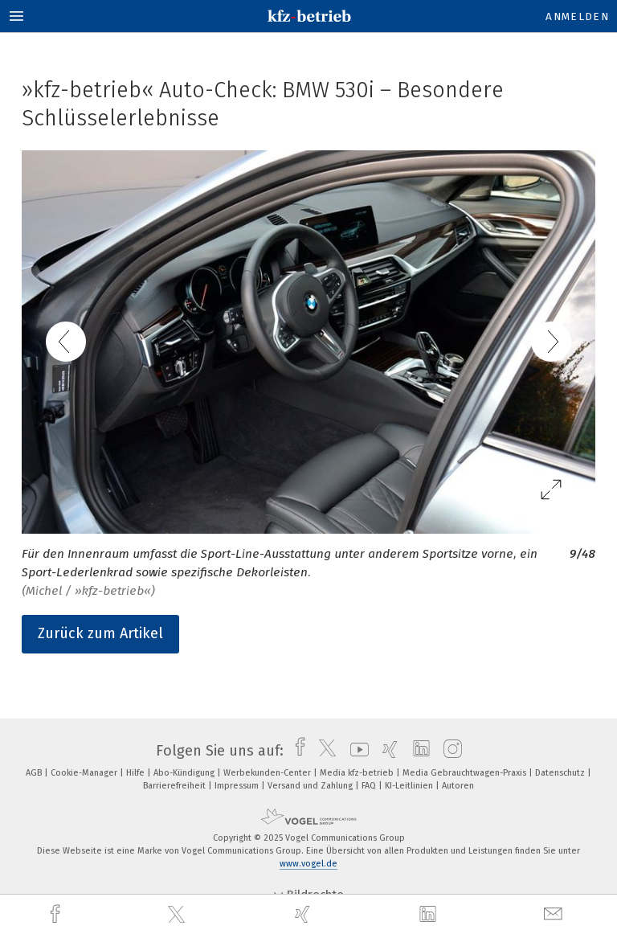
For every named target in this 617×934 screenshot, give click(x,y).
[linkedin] (430, 914)
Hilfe (136, 773)
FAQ (370, 785)
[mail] (555, 914)
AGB (35, 773)
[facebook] (57, 914)
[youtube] (355, 751)
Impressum (238, 785)
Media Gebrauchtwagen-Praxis (465, 773)
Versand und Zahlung (311, 785)
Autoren (458, 785)
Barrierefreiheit (175, 785)
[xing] (304, 914)
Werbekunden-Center (268, 773)
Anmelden (577, 16)
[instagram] (448, 751)
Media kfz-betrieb (358, 773)
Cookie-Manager (85, 773)
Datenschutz (561, 773)
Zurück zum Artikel (100, 633)
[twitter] (178, 914)
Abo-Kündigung (185, 773)
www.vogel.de (308, 863)
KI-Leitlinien (410, 785)
